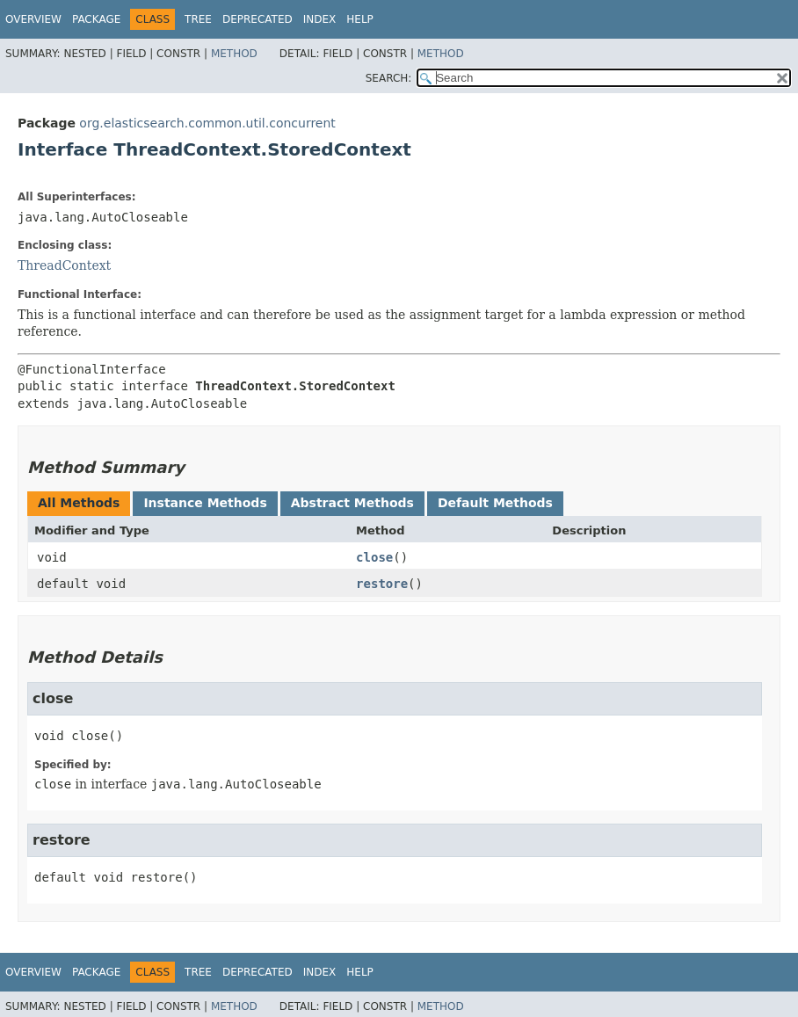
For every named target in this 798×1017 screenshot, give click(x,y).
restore (382, 584)
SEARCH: (389, 78)
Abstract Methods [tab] (352, 503)
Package (96, 19)
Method (234, 53)
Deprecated (257, 19)
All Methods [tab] (79, 503)
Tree (198, 19)
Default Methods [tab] (495, 503)
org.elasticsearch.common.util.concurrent (207, 123)
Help (360, 19)
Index (320, 19)
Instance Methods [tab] (204, 503)
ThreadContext (64, 265)
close (374, 557)
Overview (33, 19)
